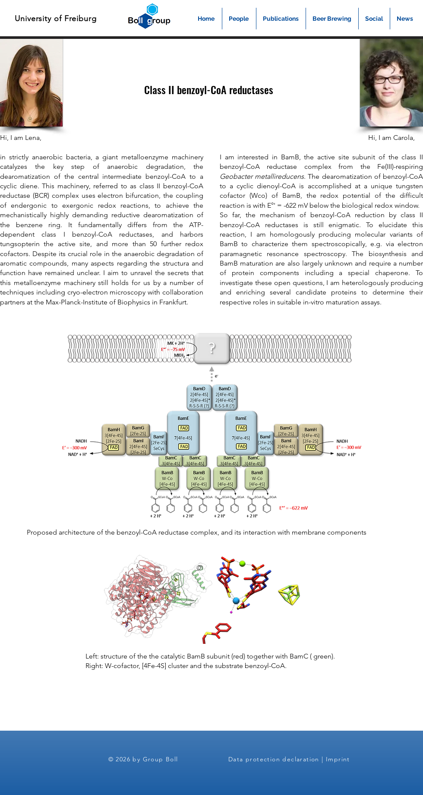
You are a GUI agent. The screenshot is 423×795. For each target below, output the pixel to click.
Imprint (338, 759)
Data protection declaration (273, 759)
